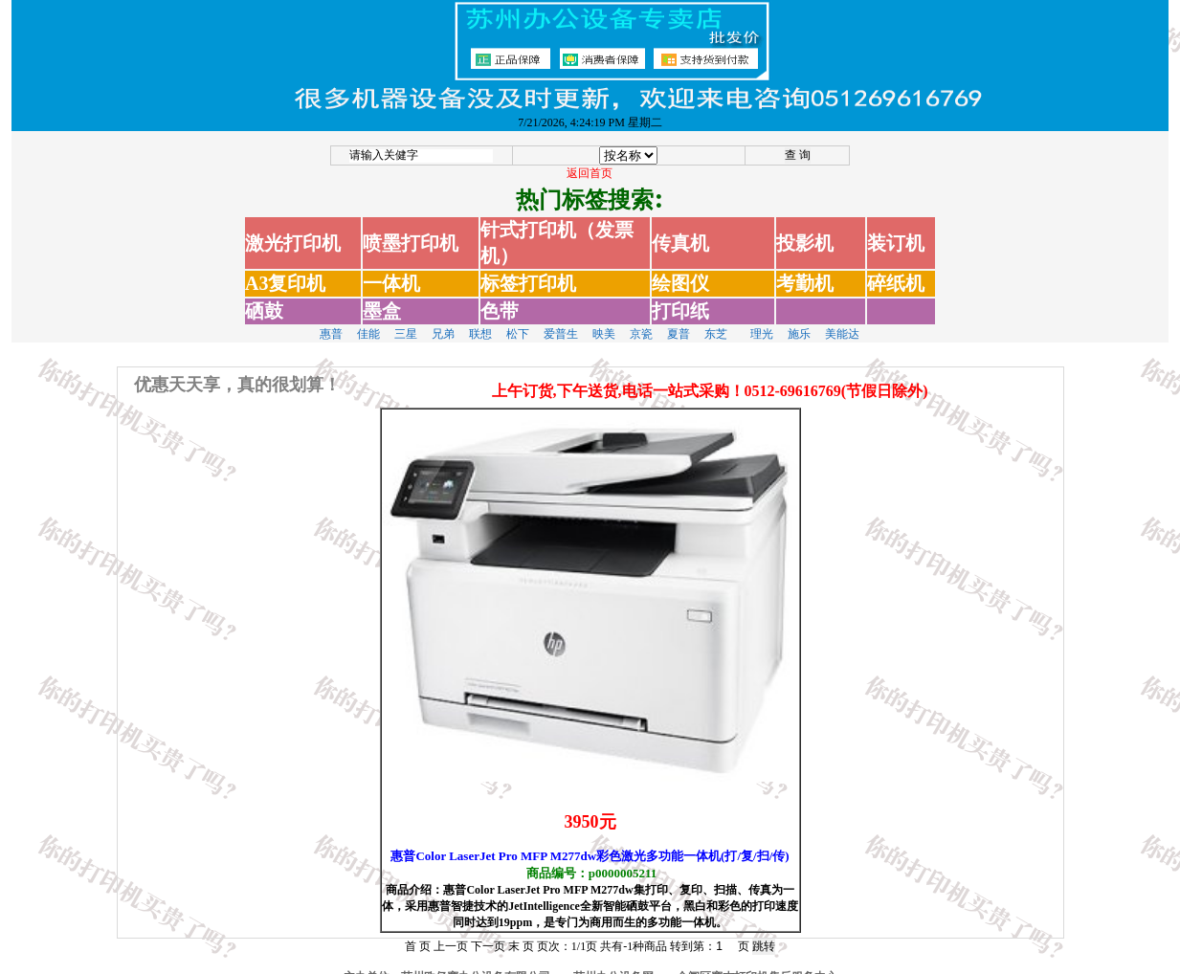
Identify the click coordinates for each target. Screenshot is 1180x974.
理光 (761, 322)
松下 (517, 322)
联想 (480, 322)
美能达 (842, 322)
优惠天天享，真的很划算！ (237, 373)
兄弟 (443, 322)
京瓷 (641, 322)
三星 (405, 322)
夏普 (678, 322)
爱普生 (561, 322)
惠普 (331, 322)
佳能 (368, 322)
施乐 (799, 322)
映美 (603, 322)
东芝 (715, 322)
